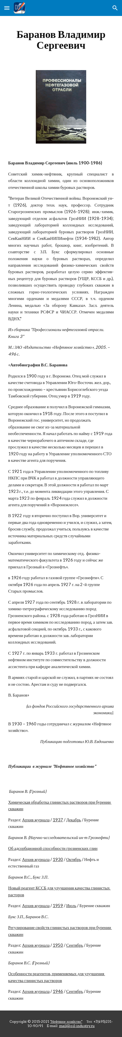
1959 (58, 905)
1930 (58, 859)
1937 (58, 819)
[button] (7, 8)
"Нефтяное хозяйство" (66, 1021)
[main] (61, 39)
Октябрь (73, 859)
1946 (58, 991)
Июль (71, 905)
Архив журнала (36, 819)
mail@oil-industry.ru (77, 1026)
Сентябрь (74, 945)
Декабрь (73, 819)
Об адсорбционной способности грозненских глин (53, 848)
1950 (58, 945)
